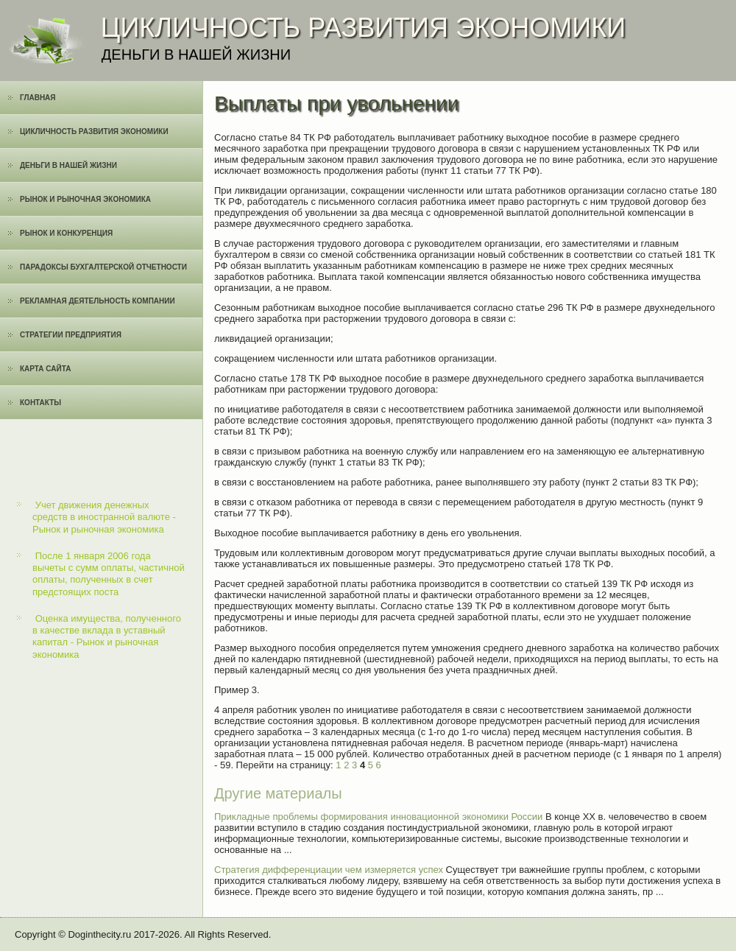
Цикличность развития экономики (94, 131)
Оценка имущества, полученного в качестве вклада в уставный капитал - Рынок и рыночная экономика (106, 636)
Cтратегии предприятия (70, 335)
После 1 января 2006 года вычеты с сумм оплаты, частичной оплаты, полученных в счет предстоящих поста (108, 573)
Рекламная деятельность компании (97, 301)
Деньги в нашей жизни (68, 165)
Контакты (40, 403)
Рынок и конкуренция (66, 233)
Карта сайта (45, 369)
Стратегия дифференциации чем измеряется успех (328, 869)
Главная (38, 98)
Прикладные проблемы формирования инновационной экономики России (378, 816)
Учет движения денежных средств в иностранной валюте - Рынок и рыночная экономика (104, 517)
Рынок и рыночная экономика (85, 199)
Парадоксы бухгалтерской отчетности (103, 267)
